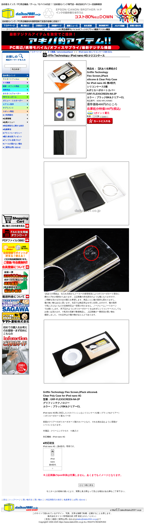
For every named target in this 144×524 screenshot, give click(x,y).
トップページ (15, 500)
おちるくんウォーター (12, 93)
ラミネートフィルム (11, 79)
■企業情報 (7, 119)
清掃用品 (6, 90)
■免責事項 (7, 129)
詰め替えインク (9, 75)
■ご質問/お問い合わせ (12, 147)
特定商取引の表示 (54, 500)
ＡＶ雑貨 (6, 83)
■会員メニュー (9, 122)
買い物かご (39, 500)
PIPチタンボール (10, 97)
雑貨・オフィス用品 (11, 86)
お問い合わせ (79, 500)
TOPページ (51, 29)
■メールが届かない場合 (12, 144)
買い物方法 (27, 500)
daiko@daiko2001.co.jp (87, 519)
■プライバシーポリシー (12, 133)
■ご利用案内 (8, 115)
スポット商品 (8, 111)
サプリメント (8, 108)
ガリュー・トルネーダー (13, 101)
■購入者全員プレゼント (12, 137)
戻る (5, 500)
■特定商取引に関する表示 (13, 126)
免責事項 (67, 500)
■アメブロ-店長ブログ (12, 140)
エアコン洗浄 (8, 104)
